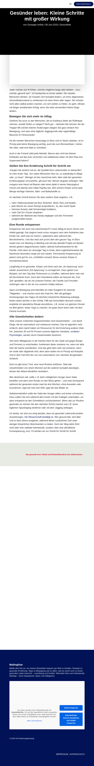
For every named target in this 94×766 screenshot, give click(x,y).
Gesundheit (65, 24)
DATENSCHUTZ (77, 754)
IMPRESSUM (62, 754)
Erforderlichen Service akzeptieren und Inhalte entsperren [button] (71, 719)
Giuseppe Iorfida (35, 24)
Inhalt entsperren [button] (71, 708)
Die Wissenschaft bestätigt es (38, 417)
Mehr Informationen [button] (34, 721)
